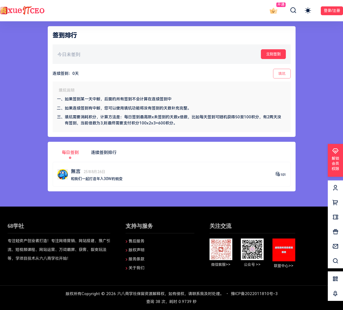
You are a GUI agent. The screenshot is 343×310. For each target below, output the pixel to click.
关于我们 (136, 268)
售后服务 (136, 241)
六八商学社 (126, 293)
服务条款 (136, 259)
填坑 (282, 73)
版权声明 (136, 250)
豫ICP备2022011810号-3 (254, 293)
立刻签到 (273, 54)
